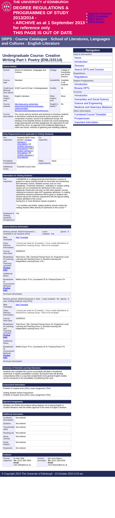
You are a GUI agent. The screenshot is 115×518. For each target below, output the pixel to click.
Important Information (86, 122)
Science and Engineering (88, 103)
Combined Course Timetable (90, 114)
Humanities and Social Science (91, 99)
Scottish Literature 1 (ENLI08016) (25, 147)
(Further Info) (6, 269)
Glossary (79, 65)
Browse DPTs (81, 88)
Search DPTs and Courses (89, 69)
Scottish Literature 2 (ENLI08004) (25, 156)
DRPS (7, 39)
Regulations (81, 77)
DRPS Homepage (98, 16)
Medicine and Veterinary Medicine (93, 107)
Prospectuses (82, 118)
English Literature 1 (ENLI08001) (24, 142)
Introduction (81, 61)
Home (77, 58)
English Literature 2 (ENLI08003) (25, 152)
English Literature (44, 43)
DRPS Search (96, 19)
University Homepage (100, 13)
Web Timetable (22, 237)
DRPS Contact (96, 21)
